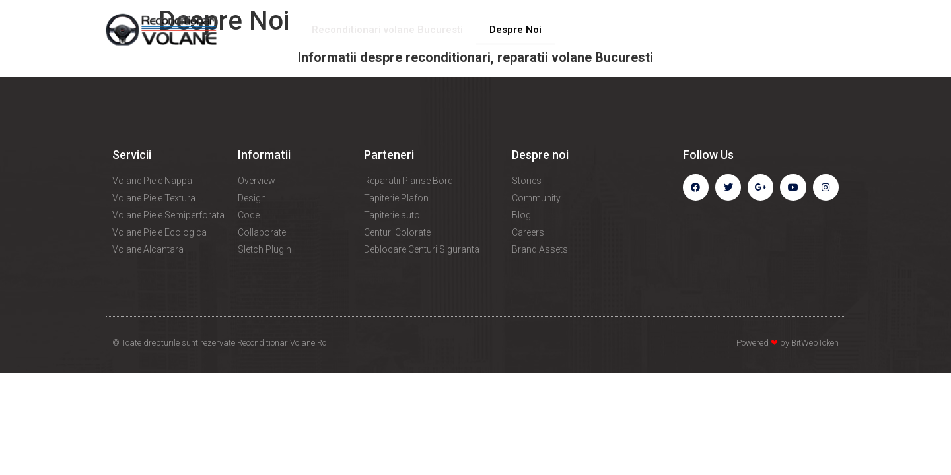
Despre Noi (515, 30)
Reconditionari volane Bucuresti (387, 30)
